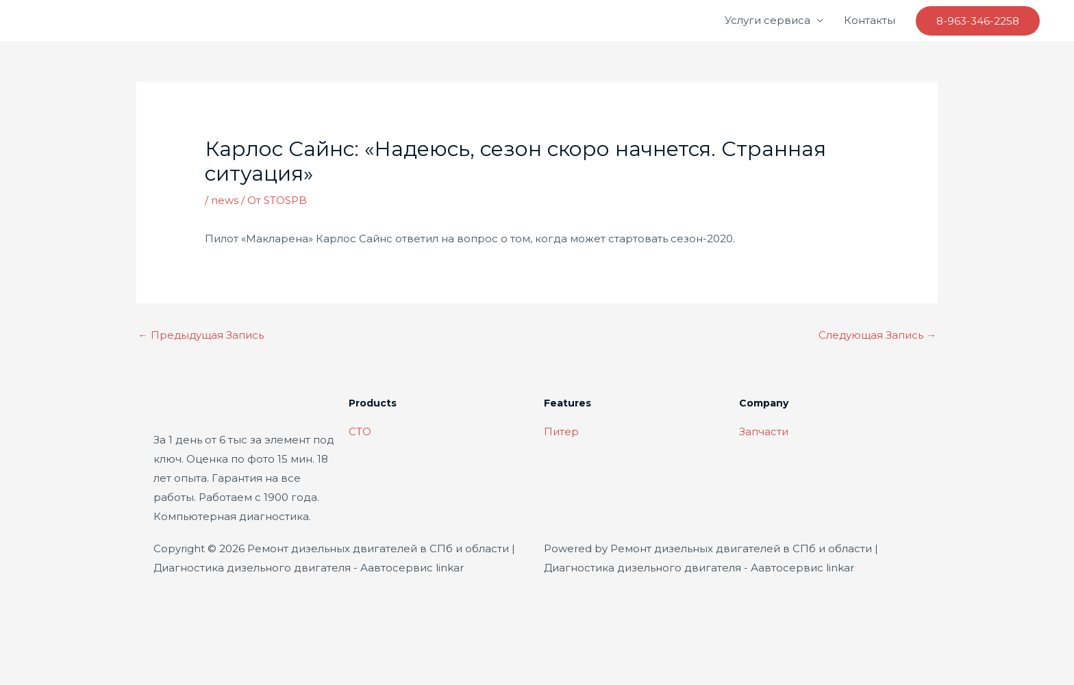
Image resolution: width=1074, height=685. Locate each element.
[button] (978, 21)
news (224, 200)
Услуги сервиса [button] (767, 20)
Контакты (869, 20)
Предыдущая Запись (201, 334)
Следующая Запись (877, 334)
